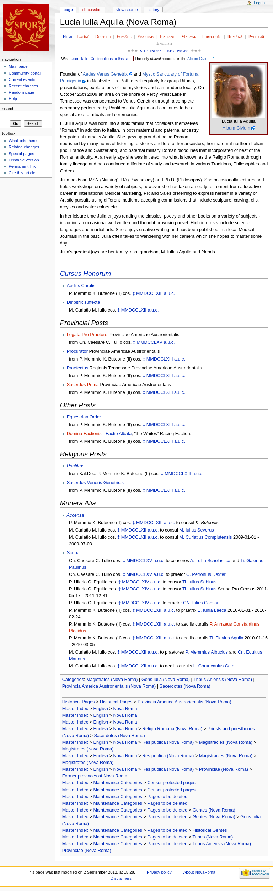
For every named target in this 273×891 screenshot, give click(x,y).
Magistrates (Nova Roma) (112, 679)
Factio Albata (119, 433)
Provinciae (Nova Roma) (223, 769)
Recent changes (23, 86)
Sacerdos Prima (83, 384)
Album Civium (198, 58)
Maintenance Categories (117, 782)
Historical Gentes (210, 830)
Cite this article (22, 173)
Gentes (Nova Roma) (214, 810)
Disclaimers (121, 878)
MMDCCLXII (133, 310)
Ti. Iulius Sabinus (199, 581)
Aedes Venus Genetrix (105, 74)
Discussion (91, 9)
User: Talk (78, 58)
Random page (21, 92)
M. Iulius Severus (196, 530)
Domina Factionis (84, 433)
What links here (23, 140)
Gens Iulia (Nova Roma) (165, 679)
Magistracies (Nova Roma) (225, 742)
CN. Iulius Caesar (200, 602)
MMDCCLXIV (135, 581)
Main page (18, 66)
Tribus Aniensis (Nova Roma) (222, 679)
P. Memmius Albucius (206, 652)
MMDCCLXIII (149, 293)
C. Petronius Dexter (206, 574)
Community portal (25, 73)
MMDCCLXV (149, 342)
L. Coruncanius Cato (214, 666)
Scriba (73, 552)
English (100, 708)
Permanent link (22, 166)
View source (127, 9)
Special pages (21, 154)
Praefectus (78, 367)
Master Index (75, 708)
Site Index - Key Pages (164, 51)
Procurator (77, 351)
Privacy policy (159, 872)
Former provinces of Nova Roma (94, 776)
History (154, 9)
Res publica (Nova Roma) (168, 742)
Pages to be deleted (167, 796)
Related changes (24, 147)
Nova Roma (125, 708)
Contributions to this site (111, 58)
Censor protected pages (171, 782)
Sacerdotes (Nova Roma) (185, 686)
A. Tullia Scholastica (210, 560)
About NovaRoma (199, 872)
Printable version (24, 160)
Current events (22, 79)
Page (68, 9)
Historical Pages (78, 701)
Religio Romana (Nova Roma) (172, 728)
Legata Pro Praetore (87, 334)
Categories (73, 679)
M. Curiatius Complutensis (205, 537)
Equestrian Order (84, 416)
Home (68, 36)
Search (8, 108)
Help (13, 99)
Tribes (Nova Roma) (213, 837)
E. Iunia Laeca (212, 610)
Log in (259, 3)
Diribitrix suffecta (83, 302)
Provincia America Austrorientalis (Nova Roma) (109, 686)
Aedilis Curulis (81, 285)
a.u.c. (169, 293)
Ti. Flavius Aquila (226, 638)
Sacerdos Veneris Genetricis (95, 482)
